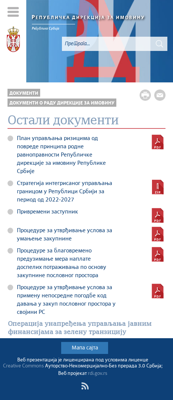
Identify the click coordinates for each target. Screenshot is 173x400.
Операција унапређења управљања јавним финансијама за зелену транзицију (80, 328)
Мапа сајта (85, 348)
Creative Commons (23, 366)
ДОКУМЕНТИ (23, 93)
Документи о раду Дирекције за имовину (61, 103)
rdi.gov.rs (97, 373)
